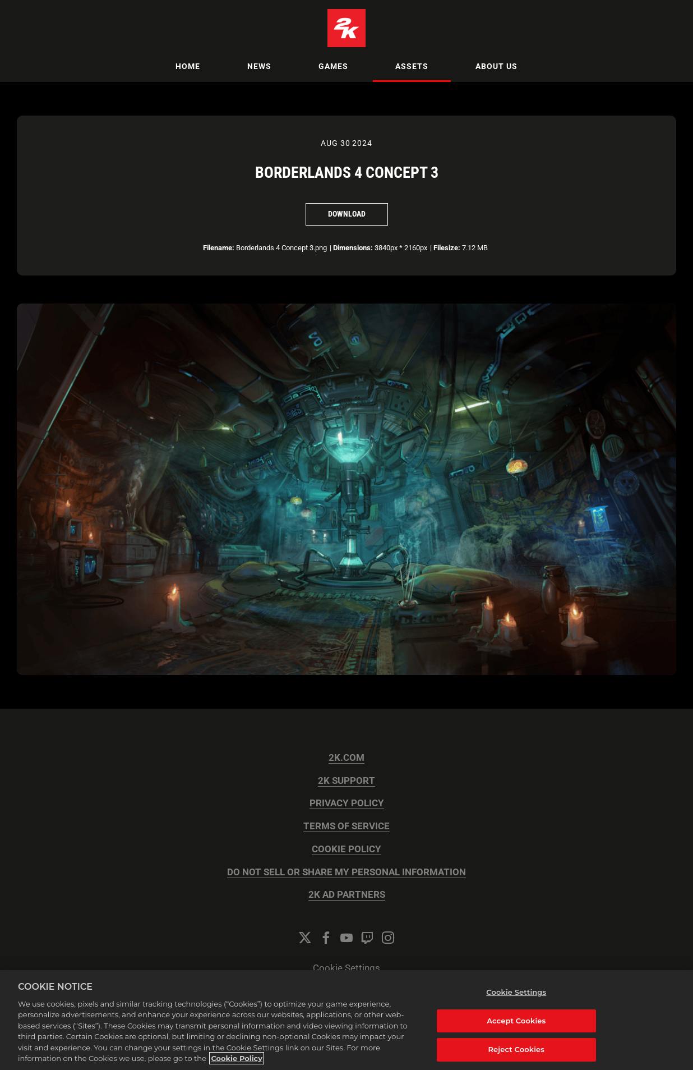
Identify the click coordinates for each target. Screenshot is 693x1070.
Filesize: (446, 248)
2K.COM (346, 757)
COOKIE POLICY (346, 849)
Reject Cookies (516, 1049)
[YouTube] (346, 937)
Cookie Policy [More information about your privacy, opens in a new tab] (236, 1058)
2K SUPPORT (346, 780)
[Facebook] (326, 937)
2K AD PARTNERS (346, 894)
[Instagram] (388, 937)
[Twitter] (305, 937)
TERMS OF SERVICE (346, 826)
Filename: (218, 248)
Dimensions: (353, 248)
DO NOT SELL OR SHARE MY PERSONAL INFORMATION (346, 872)
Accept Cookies (516, 1020)
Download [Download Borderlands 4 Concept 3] (347, 213)
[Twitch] (367, 937)
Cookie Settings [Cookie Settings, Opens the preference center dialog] (516, 992)
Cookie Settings (346, 968)
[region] (346, 1020)
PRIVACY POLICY (346, 803)
